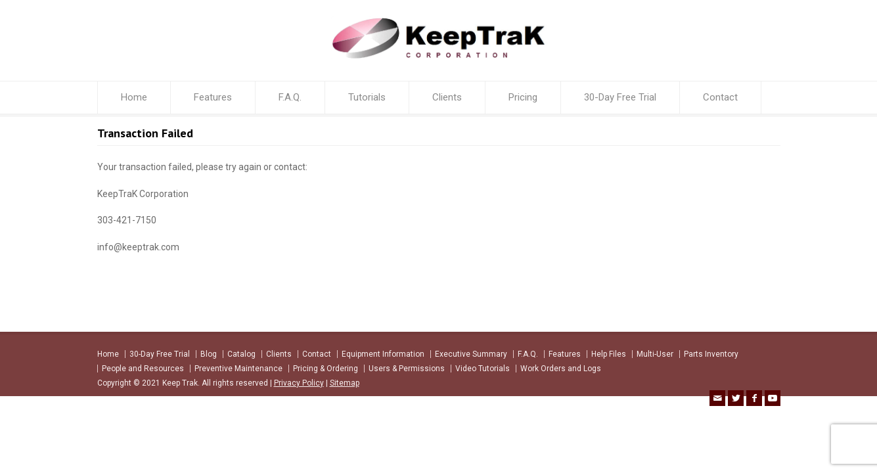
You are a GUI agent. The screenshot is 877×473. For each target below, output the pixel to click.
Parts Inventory (711, 354)
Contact (720, 97)
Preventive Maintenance (238, 368)
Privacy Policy (299, 383)
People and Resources (143, 368)
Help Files (608, 354)
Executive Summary (471, 354)
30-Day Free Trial (620, 97)
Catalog (241, 354)
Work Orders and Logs (560, 368)
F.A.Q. (290, 97)
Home (134, 97)
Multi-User (655, 354)
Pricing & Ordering (325, 368)
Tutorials (367, 97)
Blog (208, 354)
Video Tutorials (482, 368)
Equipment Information (383, 354)
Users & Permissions (407, 368)
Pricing (522, 97)
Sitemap (344, 383)
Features (213, 97)
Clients (447, 97)
